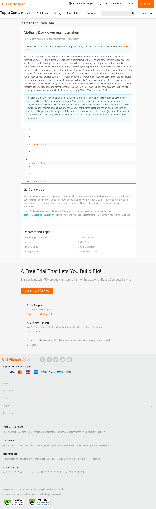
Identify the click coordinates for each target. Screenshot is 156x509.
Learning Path (90, 445)
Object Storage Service (56, 432)
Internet (28, 242)
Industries (40, 459)
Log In (130, 3)
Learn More (31, 144)
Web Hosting (89, 432)
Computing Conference (35, 237)
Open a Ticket (33, 331)
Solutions (42, 13)
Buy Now (41, 144)
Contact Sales (146, 13)
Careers (6, 489)
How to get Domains (46, 445)
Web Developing (67, 459)
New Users (103, 445)
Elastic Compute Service (14, 432)
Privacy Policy (30, 489)
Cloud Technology (86, 247)
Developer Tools (31, 251)
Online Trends (84, 242)
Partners (91, 13)
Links (62, 489)
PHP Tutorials (93, 459)
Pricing (57, 13)
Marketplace (74, 13)
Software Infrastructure (69, 445)
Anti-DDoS (39, 432)
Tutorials (80, 459)
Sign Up (145, 3)
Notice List (52, 489)
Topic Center (8, 459)
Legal (42, 489)
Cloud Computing (86, 237)
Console (117, 3)
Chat (29, 314)
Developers (52, 459)
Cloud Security (31, 247)
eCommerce (75, 432)
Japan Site (7, 445)
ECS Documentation (24, 445)
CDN (30, 432)
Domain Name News (88, 251)
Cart (104, 3)
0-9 (82, 472)
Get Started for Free (37, 290)
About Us (16, 489)
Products (26, 13)
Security (101, 432)
